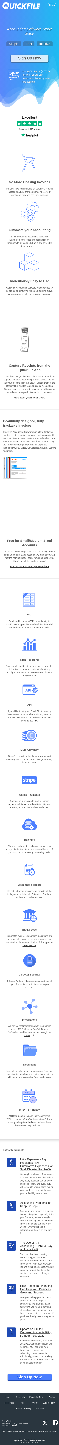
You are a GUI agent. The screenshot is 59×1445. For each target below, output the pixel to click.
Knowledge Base (36, 1397)
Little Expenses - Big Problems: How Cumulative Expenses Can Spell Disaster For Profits (36, 1164)
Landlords (28, 1122)
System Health (49, 1403)
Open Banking (29, 945)
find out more (50, 1431)
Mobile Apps (9, 1403)
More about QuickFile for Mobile (29, 397)
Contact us (39, 1409)
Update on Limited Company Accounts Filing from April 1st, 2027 (36, 1332)
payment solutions (17, 804)
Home (7, 1397)
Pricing (52, 1397)
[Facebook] (53, 1422)
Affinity (34, 1403)
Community (20, 1397)
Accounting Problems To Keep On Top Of (35, 1204)
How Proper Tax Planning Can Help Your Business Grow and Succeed (36, 1289)
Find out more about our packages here (29, 566)
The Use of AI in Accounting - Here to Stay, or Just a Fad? (36, 1246)
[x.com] (43, 1423)
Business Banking (23, 1409)
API (35, 720)
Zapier (27, 1035)
